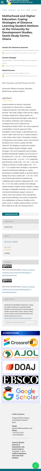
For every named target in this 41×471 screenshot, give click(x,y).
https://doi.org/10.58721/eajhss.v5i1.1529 (20, 83)
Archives (12, 10)
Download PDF (11, 214)
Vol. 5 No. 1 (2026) (23, 10)
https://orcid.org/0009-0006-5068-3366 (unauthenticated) (21, 76)
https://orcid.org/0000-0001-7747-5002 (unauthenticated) (21, 65)
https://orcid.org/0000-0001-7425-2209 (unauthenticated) (21, 53)
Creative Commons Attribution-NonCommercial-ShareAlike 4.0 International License (18, 272)
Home (4, 10)
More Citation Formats (15, 322)
